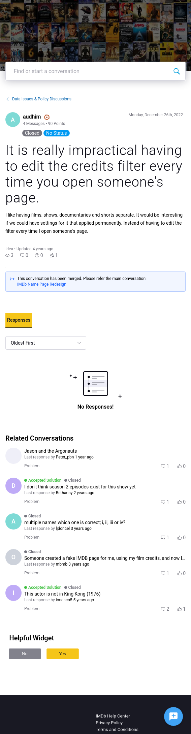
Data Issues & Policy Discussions (38, 99)
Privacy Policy (109, 722)
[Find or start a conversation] (176, 71)
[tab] (18, 320)
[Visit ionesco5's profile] (13, 593)
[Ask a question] (173, 716)
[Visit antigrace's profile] (13, 456)
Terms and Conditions (117, 729)
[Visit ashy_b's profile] (13, 521)
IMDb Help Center (113, 716)
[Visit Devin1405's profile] (13, 486)
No (25, 653)
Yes (62, 653)
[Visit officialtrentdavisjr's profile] (13, 557)
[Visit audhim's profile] (12, 119)
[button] (9, 255)
